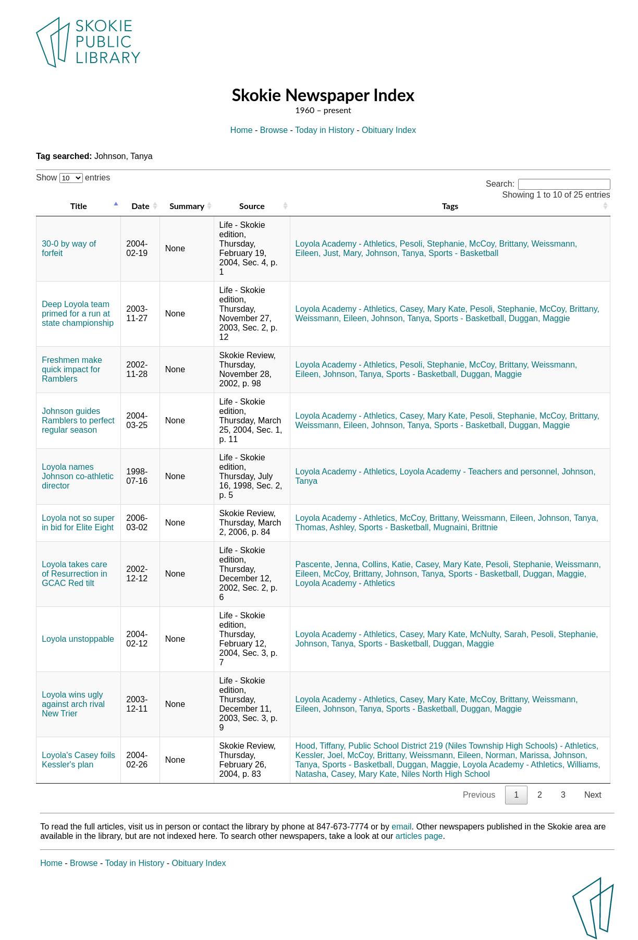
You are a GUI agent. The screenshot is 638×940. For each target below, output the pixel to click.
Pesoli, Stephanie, (433, 243)
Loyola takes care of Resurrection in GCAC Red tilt (74, 574)
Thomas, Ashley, (326, 527)
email (401, 826)
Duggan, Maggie (539, 318)
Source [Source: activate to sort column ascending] (252, 206)
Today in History (324, 130)
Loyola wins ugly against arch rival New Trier (73, 704)
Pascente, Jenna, (328, 564)
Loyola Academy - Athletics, (347, 243)
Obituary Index (389, 130)
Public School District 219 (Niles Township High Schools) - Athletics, (473, 745)
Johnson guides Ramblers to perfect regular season (78, 420)
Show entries (73, 177)
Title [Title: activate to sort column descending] (78, 206)
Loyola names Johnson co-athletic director (78, 476)
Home (241, 130)
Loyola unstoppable (78, 638)
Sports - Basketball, (470, 318)
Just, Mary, (343, 253)
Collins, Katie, (387, 564)
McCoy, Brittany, (499, 243)
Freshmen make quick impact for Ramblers (72, 369)
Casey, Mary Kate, (434, 308)
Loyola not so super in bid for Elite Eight (78, 523)
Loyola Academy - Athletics (345, 583)
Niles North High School (445, 774)
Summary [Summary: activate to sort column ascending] (186, 206)
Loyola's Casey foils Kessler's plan (78, 760)
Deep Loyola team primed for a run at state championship (78, 313)
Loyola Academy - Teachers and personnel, (480, 471)
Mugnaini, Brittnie (465, 527)
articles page (419, 836)
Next (593, 794)
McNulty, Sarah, (499, 634)
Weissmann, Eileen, (332, 318)
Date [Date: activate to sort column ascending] (140, 206)
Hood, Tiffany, (321, 745)
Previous (479, 794)
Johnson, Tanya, (395, 253)
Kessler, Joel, (320, 755)
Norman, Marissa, (518, 755)
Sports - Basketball (463, 253)
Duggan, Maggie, (554, 573)
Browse (274, 130)
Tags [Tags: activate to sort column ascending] (450, 206)
